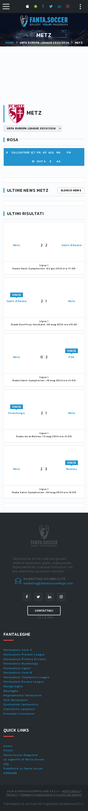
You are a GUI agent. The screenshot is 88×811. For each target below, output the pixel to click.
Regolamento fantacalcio (22, 695)
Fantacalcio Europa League (23, 682)
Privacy (12, 795)
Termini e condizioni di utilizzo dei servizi (51, 795)
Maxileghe (10, 691)
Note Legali (71, 791)
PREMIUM (10, 773)
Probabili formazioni (19, 714)
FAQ (6, 764)
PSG (71, 357)
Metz (16, 245)
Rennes (71, 469)
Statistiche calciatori (19, 709)
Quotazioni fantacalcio (21, 704)
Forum (8, 750)
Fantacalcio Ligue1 (17, 668)
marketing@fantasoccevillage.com (48, 583)
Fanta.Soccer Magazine (20, 755)
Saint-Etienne (72, 245)
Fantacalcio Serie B (17, 673)
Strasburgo (16, 413)
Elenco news (71, 190)
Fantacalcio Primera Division (24, 659)
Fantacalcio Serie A (17, 650)
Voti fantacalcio (15, 700)
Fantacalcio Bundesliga (20, 663)
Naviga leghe (13, 686)
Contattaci (44, 611)
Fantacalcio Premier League (24, 654)
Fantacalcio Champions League (26, 677)
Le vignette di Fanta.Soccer (23, 759)
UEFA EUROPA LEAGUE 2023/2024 (44, 43)
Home (9, 43)
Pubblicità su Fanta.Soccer (23, 768)
